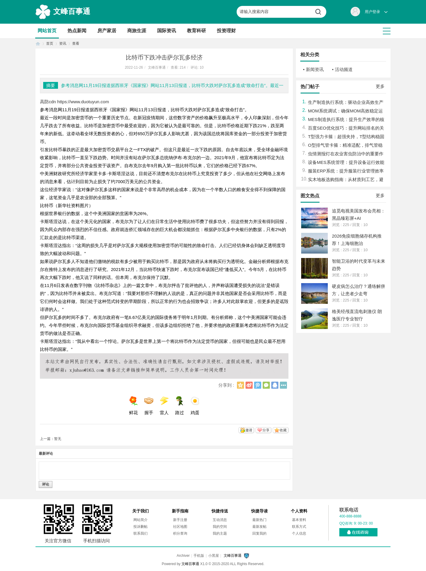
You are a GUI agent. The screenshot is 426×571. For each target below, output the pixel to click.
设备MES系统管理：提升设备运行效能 (346, 162)
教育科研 (196, 30)
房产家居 (106, 30)
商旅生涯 (136, 30)
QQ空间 (240, 385)
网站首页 (47, 30)
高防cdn (48, 101)
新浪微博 (249, 385)
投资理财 (226, 30)
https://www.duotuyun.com (83, 101)
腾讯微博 (257, 385)
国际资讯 (166, 30)
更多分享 (283, 385)
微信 (266, 385)
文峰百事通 (71, 11)
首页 (38, 43)
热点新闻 (76, 30)
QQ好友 (274, 385)
